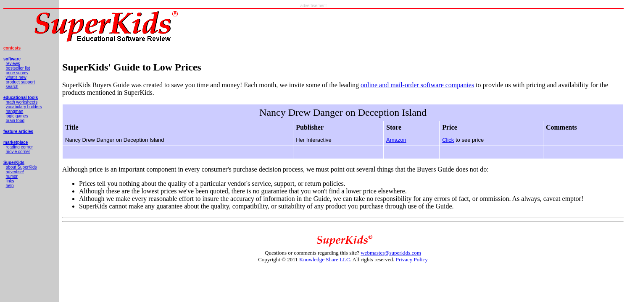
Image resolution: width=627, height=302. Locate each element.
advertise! (15, 171)
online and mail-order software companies (417, 85)
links (10, 181)
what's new (16, 77)
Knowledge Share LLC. (325, 259)
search (12, 86)
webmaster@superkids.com (391, 253)
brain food (15, 120)
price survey (17, 72)
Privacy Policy (412, 259)
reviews (13, 63)
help (10, 185)
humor (12, 176)
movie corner (18, 151)
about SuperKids (21, 167)
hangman (15, 111)
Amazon (396, 140)
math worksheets (22, 102)
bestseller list (18, 68)
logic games (17, 116)
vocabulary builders (24, 106)
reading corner (19, 147)
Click (448, 140)
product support (20, 82)
